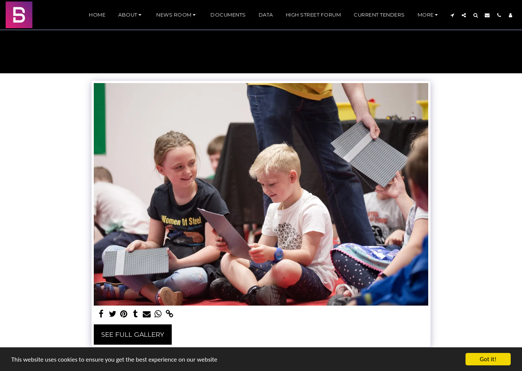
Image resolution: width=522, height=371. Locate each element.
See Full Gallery (132, 334)
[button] (131, 15)
